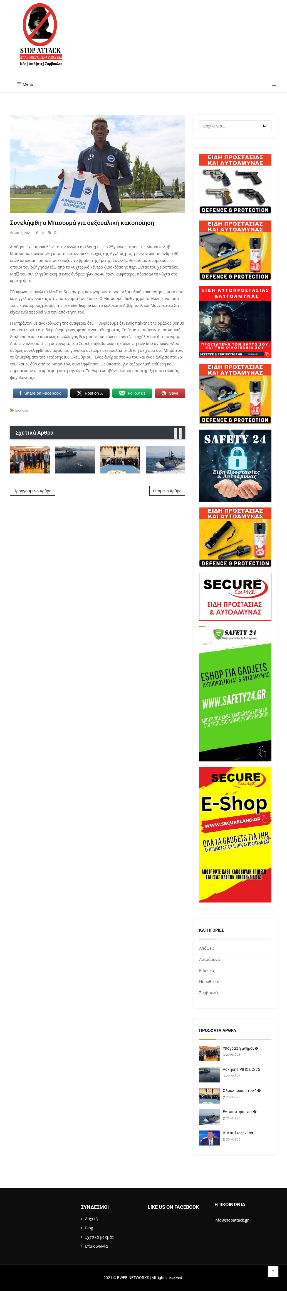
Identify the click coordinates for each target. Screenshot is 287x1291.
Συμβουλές (209, 992)
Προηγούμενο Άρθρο (32, 490)
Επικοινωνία (96, 1246)
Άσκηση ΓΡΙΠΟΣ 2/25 (241, 1069)
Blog (89, 1227)
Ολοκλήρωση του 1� (242, 1090)
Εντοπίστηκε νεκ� (240, 1111)
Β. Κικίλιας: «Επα (238, 1133)
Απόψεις (206, 948)
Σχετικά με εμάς (99, 1237)
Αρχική (91, 1218)
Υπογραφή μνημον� (240, 1048)
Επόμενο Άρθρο (167, 490)
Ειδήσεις (22, 410)
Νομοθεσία (209, 981)
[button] (272, 86)
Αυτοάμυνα (209, 959)
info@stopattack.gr (231, 1220)
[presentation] (175, 433)
